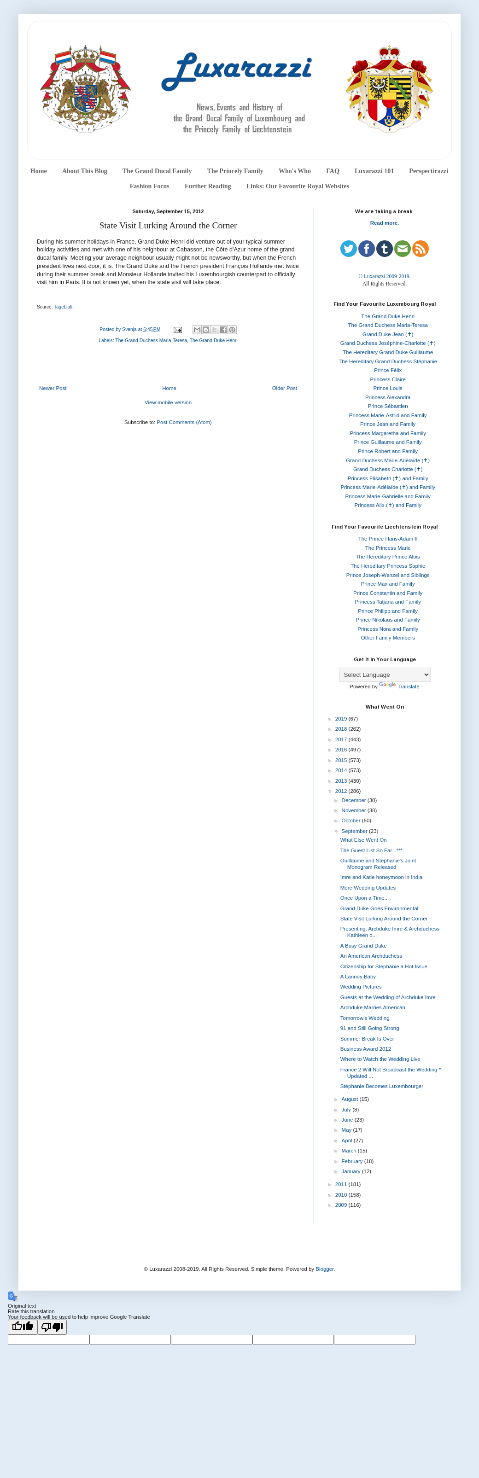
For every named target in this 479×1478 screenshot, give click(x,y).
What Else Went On (363, 840)
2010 (342, 1195)
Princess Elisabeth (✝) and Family (388, 478)
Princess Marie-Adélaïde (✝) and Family (387, 487)
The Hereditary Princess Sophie (387, 566)
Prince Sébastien (388, 406)
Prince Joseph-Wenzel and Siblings (388, 575)
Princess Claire (388, 379)
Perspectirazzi (428, 171)
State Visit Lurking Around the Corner (384, 918)
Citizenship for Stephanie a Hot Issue (383, 966)
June (348, 1120)
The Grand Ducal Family (157, 171)
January (352, 1171)
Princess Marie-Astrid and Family (388, 415)
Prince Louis (388, 388)
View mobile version (168, 402)
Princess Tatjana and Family (388, 602)
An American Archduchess (371, 956)
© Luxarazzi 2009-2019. (384, 276)
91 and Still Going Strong (369, 1028)
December (355, 800)
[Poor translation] (52, 1327)
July (347, 1109)
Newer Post (52, 388)
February (353, 1161)
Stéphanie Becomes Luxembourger (381, 1086)
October (352, 820)
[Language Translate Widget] (385, 675)
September (355, 831)
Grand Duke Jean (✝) (388, 334)
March (350, 1150)
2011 (342, 1184)
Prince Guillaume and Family (388, 442)
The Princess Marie (388, 548)
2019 (342, 719)
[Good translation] (22, 1327)
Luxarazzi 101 (374, 171)
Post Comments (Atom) (184, 422)
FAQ (332, 171)
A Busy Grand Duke (363, 945)
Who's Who (295, 171)
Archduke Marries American (372, 1007)
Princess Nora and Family (387, 629)
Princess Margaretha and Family (388, 433)
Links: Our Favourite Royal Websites (298, 186)
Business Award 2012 (365, 1049)
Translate (399, 686)
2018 (342, 729)
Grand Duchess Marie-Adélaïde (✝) (388, 460)
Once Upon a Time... (364, 898)
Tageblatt (63, 306)
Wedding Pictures (361, 986)
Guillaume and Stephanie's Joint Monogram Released (378, 864)
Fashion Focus (149, 186)
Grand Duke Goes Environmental (379, 908)
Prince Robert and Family (388, 451)
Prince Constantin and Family (387, 593)
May (347, 1130)
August (351, 1099)
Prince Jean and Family (387, 424)
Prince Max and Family (388, 584)
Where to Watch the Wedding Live (380, 1059)
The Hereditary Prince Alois (388, 556)
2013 (342, 781)
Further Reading (208, 186)
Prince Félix (388, 370)
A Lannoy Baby (358, 976)
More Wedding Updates (368, 887)
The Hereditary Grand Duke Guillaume (388, 352)
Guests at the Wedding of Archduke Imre (388, 997)
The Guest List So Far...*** (371, 850)
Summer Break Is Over (367, 1039)
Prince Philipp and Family (388, 611)
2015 (342, 760)
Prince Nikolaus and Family (388, 620)
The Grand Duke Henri (214, 340)
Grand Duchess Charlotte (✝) (388, 469)
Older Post (284, 388)
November (355, 810)
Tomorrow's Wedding (365, 1018)
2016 (342, 749)
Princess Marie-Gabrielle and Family (388, 496)
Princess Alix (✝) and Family (387, 505)
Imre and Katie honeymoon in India (381, 877)
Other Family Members (388, 637)
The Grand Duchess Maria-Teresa (151, 340)
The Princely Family (235, 171)
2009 (342, 1205)
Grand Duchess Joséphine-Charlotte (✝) (388, 343)
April (348, 1140)
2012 (342, 791)
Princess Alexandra (387, 397)
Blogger (324, 1269)
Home (38, 171)
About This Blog (84, 171)
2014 (342, 770)
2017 (342, 739)
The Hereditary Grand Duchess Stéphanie (388, 361)
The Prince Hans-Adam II (388, 538)
